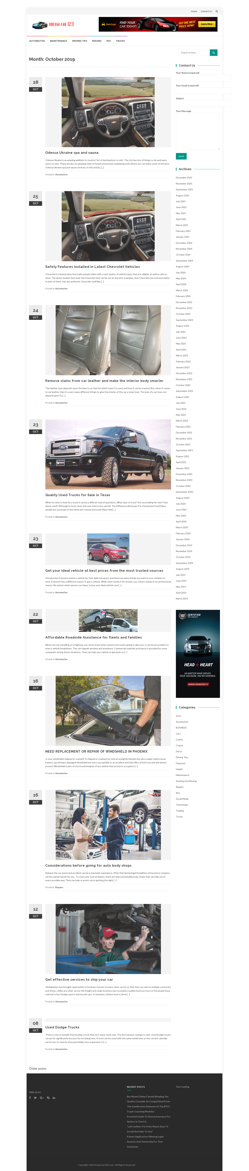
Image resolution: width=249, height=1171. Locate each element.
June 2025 (181, 207)
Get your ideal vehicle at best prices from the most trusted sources (104, 571)
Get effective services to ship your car (79, 980)
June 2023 (181, 337)
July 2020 (181, 503)
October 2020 (183, 486)
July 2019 (181, 575)
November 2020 (184, 480)
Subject (198, 101)
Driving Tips (79, 40)
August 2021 (182, 456)
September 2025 (184, 189)
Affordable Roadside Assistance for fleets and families (93, 637)
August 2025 (182, 195)
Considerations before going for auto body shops (88, 865)
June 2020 (181, 509)
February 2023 (183, 361)
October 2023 (183, 314)
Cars (178, 733)
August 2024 (182, 266)
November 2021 (184, 438)
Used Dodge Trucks (62, 1027)
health (179, 769)
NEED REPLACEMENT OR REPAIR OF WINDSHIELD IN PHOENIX (96, 751)
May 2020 (181, 515)
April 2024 (181, 284)
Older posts (37, 1068)
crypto (179, 745)
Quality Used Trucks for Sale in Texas (77, 495)
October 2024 (183, 254)
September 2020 (184, 491)
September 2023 (184, 320)
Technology (182, 804)
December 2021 (184, 432)
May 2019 (181, 586)
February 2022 (183, 426)
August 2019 (182, 568)
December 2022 (184, 373)
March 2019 (182, 598)
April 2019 (181, 592)
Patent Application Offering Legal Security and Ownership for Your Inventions (145, 1141)
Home (194, 11)
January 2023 (182, 367)
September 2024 (184, 260)
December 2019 (184, 545)
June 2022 (181, 408)
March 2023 (182, 355)
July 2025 (181, 201)
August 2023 (182, 325)
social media (182, 798)
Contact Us (206, 11)
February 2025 (183, 231)
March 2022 (182, 420)
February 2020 (183, 533)
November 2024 (184, 248)
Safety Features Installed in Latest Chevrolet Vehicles (92, 267)
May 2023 (181, 343)
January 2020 (182, 539)
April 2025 (181, 219)
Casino (179, 739)
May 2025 (181, 213)
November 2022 (184, 379)
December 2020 (184, 474)
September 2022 (184, 391)
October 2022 (183, 385)
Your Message (198, 130)
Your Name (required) (198, 75)
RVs (109, 40)
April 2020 (181, 521)
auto (178, 715)
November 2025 (184, 183)
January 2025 (182, 236)
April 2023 (181, 349)
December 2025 (184, 177)
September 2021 (184, 450)
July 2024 (181, 272)
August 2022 (182, 397)
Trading (180, 810)
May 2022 (181, 414)
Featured (180, 763)
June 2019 (181, 580)
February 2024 (183, 296)
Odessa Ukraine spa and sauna (72, 153)
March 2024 (182, 290)
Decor (179, 751)
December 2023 (184, 302)
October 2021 (183, 444)
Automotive (37, 40)
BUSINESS (181, 727)
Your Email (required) (198, 88)
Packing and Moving (186, 781)
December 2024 (184, 242)
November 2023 (184, 308)
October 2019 (183, 557)
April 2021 (181, 462)
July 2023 (181, 331)
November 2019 (184, 551)
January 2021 (182, 468)
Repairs (96, 40)
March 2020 (182, 527)
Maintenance (58, 40)
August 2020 (182, 497)
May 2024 (181, 278)
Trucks (120, 40)
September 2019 (184, 563)
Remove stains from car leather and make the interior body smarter (104, 381)
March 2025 (182, 225)
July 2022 (181, 402)
